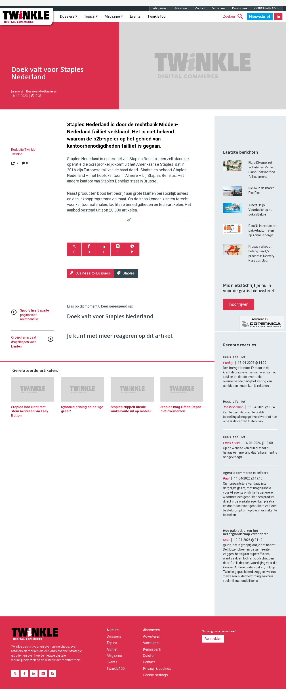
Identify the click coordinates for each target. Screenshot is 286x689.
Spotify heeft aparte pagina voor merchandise (34, 315)
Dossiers (68, 16)
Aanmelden (213, 638)
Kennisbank (239, 8)
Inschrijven (238, 304)
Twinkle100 (156, 16)
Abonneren (160, 8)
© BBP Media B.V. (266, 8)
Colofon (149, 655)
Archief (112, 649)
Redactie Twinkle (23, 149)
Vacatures (218, 8)
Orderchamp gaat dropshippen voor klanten (23, 342)
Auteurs (113, 630)
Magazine (114, 16)
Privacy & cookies (157, 668)
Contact (200, 8)
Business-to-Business (41, 91)
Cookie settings (155, 675)
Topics (91, 16)
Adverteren (181, 8)
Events (135, 16)
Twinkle (16, 154)
